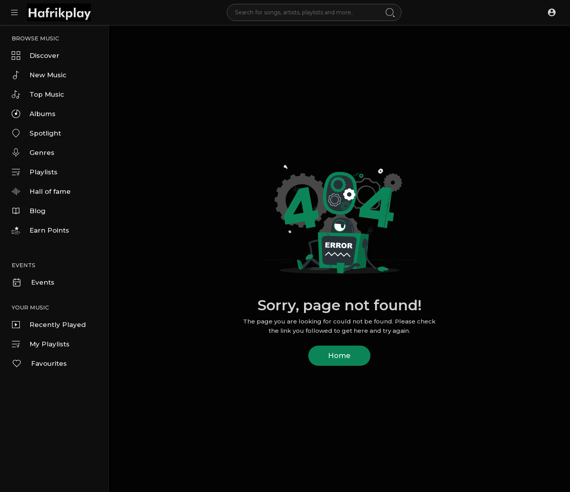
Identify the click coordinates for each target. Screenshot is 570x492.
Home (339, 355)
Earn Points (40, 230)
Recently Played (49, 324)
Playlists (34, 172)
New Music (39, 75)
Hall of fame (41, 191)
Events (33, 282)
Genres (33, 152)
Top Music (38, 94)
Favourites (39, 363)
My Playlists (41, 344)
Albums (34, 114)
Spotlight (36, 133)
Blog (28, 211)
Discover (35, 55)
